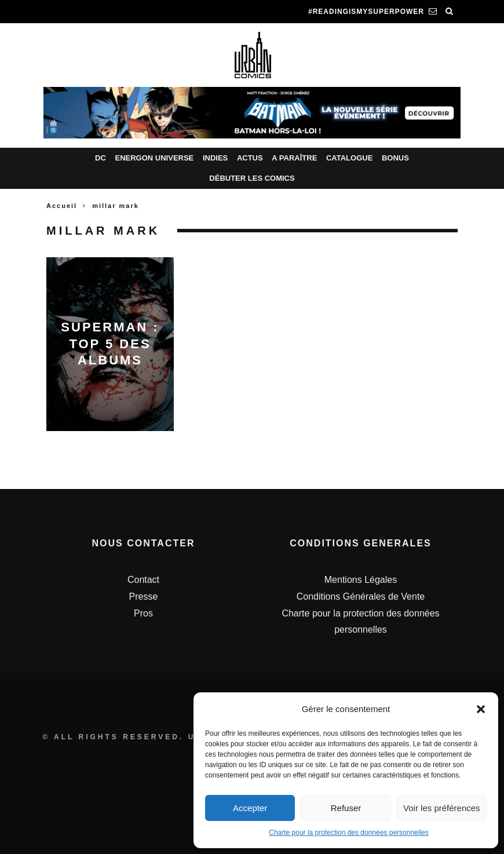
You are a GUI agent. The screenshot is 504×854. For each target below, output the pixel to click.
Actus (250, 158)
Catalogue (349, 158)
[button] (481, 709)
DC (100, 158)
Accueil (61, 205)
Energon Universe (154, 158)
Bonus (395, 158)
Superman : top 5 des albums (110, 343)
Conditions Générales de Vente (361, 596)
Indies (215, 158)
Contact (143, 580)
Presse (143, 596)
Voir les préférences (441, 808)
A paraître (294, 158)
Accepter (250, 808)
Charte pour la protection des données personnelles (349, 833)
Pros (143, 613)
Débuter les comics (251, 178)
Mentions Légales (360, 580)
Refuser (346, 808)
